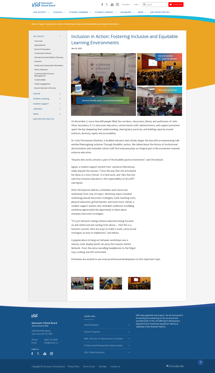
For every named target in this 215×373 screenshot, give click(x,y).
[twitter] (106, 5)
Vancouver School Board (54, 366)
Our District (41, 12)
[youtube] (112, 5)
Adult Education (106, 324)
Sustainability (40, 79)
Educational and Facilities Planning (48, 57)
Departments (39, 45)
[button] (60, 36)
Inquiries (38, 61)
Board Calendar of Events (45, 88)
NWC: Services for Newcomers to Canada (106, 338)
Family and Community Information (48, 65)
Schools (59, 12)
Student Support (105, 12)
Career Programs (106, 331)
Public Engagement (42, 84)
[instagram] (117, 5)
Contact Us (115, 366)
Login (137, 4)
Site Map (103, 366)
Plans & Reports (41, 69)
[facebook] (102, 4)
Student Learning (80, 12)
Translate (126, 4)
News (142, 12)
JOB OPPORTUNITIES (159, 12)
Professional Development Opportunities (106, 345)
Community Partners (42, 53)
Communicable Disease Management (44, 74)
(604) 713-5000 (50, 339)
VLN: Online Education (106, 352)
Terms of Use (89, 366)
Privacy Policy (73, 366)
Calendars (127, 12)
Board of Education (42, 49)
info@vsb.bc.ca (51, 342)
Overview (38, 41)
